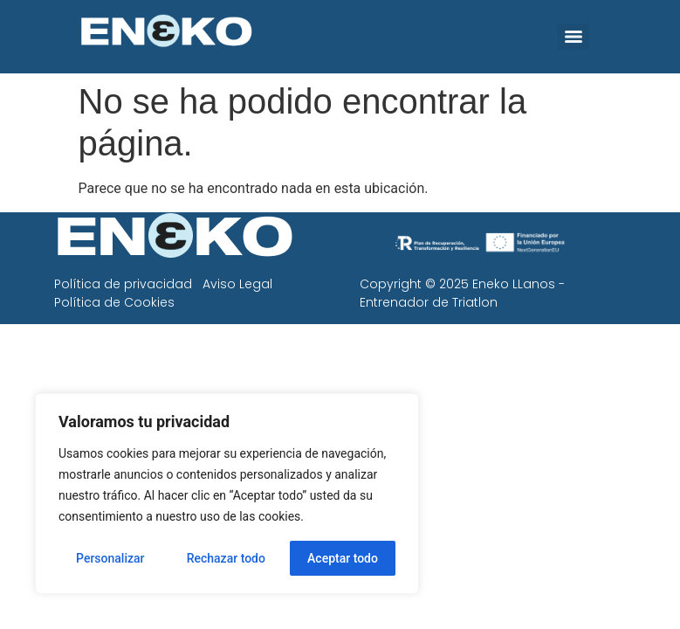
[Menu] (573, 37)
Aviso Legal (237, 284)
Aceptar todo (342, 558)
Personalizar (110, 558)
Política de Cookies (114, 302)
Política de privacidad (123, 284)
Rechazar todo (226, 558)
